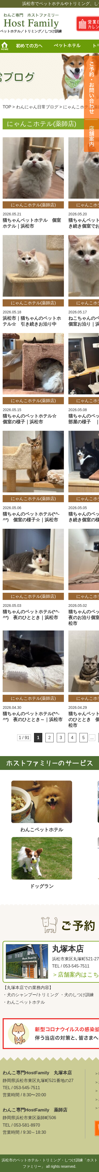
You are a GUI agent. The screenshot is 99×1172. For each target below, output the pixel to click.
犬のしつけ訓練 (79, 994)
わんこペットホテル (26, 1002)
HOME (6, 46)
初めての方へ (29, 46)
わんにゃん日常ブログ (37, 107)
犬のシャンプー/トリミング (33, 994)
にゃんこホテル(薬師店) (33, 205)
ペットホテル (68, 46)
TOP (7, 107)
